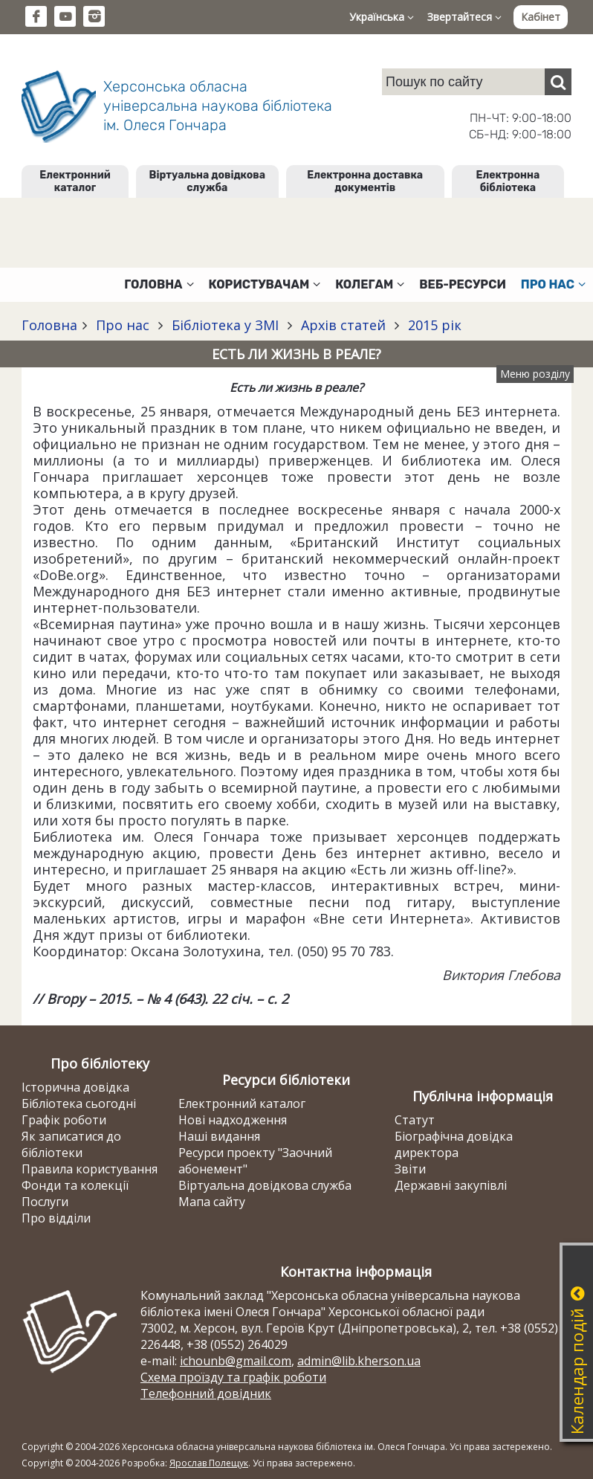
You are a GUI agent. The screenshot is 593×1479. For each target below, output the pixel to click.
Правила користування (90, 1169)
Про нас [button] (553, 284)
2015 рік (432, 325)
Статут (415, 1120)
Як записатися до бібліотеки (71, 1144)
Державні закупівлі (451, 1185)
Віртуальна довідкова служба (207, 181)
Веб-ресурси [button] (462, 284)
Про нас (122, 325)
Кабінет (540, 17)
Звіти (410, 1169)
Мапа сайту (211, 1201)
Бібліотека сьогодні (79, 1103)
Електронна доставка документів (365, 181)
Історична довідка (75, 1087)
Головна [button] (158, 284)
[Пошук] (558, 81)
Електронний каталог (74, 181)
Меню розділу (535, 374)
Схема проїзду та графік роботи (233, 1377)
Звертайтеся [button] (464, 17)
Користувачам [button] (265, 284)
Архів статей (343, 325)
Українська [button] (381, 17)
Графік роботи (64, 1120)
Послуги (45, 1201)
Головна (49, 325)
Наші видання (219, 1136)
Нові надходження (232, 1120)
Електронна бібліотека (508, 181)
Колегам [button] (369, 284)
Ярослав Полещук (208, 1463)
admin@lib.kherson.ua (359, 1361)
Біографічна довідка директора (454, 1144)
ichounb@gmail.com (235, 1361)
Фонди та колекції (75, 1185)
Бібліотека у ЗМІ (225, 325)
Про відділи (56, 1218)
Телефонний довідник (205, 1393)
